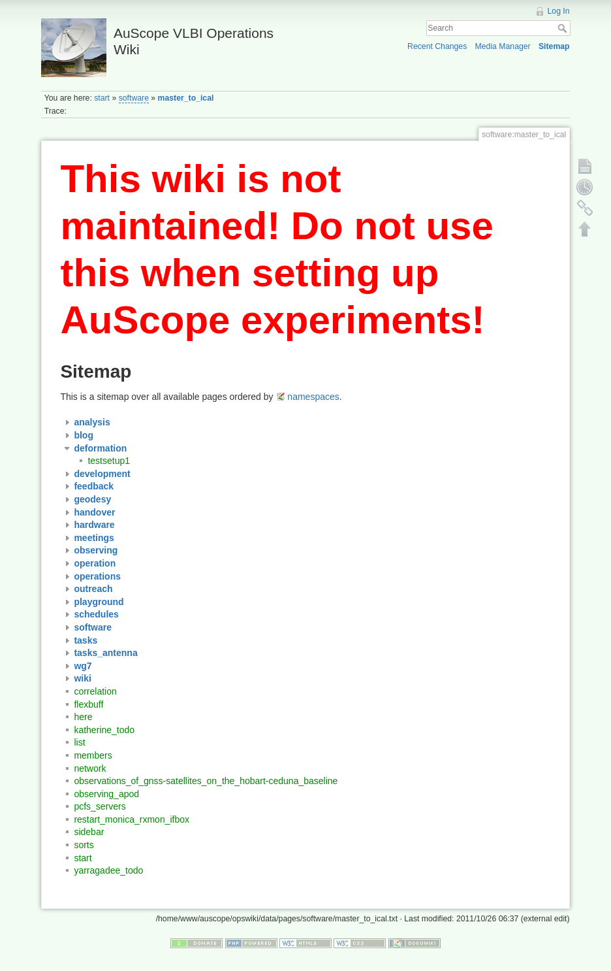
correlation (95, 691)
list (79, 742)
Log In (559, 11)
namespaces (313, 396)
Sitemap (554, 46)
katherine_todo (104, 730)
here (83, 717)
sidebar (89, 832)
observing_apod (106, 794)
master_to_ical (186, 98)
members (93, 755)
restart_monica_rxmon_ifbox (131, 819)
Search (563, 28)
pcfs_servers (99, 806)
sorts (83, 845)
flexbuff (88, 704)
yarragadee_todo (108, 870)
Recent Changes (437, 46)
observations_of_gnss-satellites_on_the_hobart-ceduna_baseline (205, 781)
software (134, 98)
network (90, 768)
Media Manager (503, 46)
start (102, 98)
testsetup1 (108, 460)
